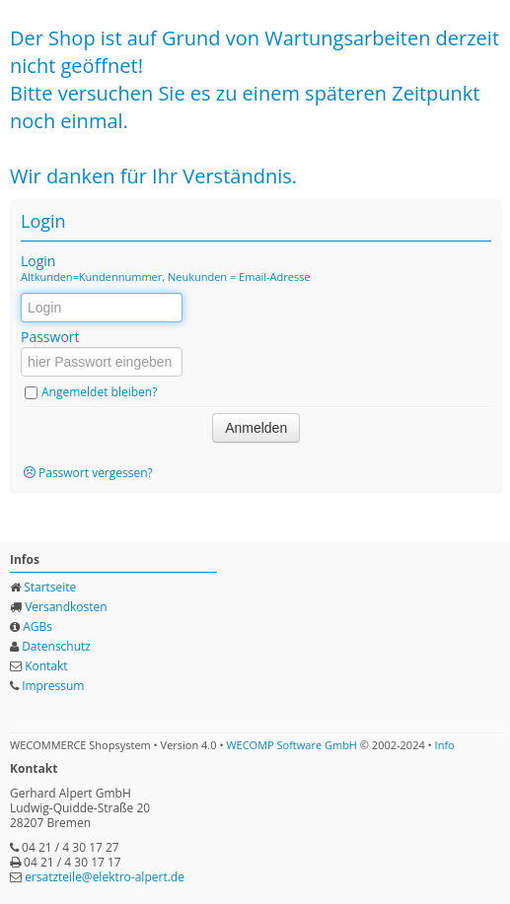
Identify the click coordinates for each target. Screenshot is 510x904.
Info (445, 744)
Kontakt (46, 666)
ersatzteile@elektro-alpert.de (104, 877)
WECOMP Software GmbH (291, 744)
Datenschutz (56, 646)
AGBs (37, 626)
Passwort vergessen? (95, 472)
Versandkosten (66, 606)
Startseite (50, 587)
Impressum (53, 685)
